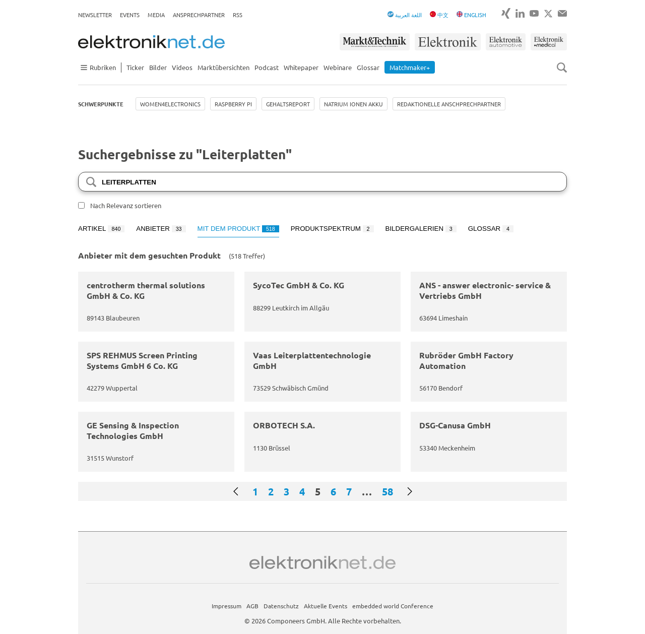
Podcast (266, 67)
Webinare (338, 67)
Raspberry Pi (233, 104)
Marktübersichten (223, 67)
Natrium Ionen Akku (353, 104)
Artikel (101, 228)
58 (387, 491)
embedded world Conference (392, 606)
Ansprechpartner (199, 15)
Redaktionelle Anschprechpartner (449, 104)
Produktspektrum (332, 228)
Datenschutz (281, 606)
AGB (252, 606)
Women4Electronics (170, 104)
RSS (237, 15)
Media (156, 15)
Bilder (158, 67)
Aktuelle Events (325, 606)
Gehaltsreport (288, 104)
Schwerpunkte (100, 104)
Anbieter (160, 228)
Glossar (368, 67)
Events (130, 15)
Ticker (135, 67)
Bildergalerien (421, 228)
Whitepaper (301, 67)
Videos (182, 67)
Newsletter (95, 15)
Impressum (226, 606)
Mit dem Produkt (238, 228)
